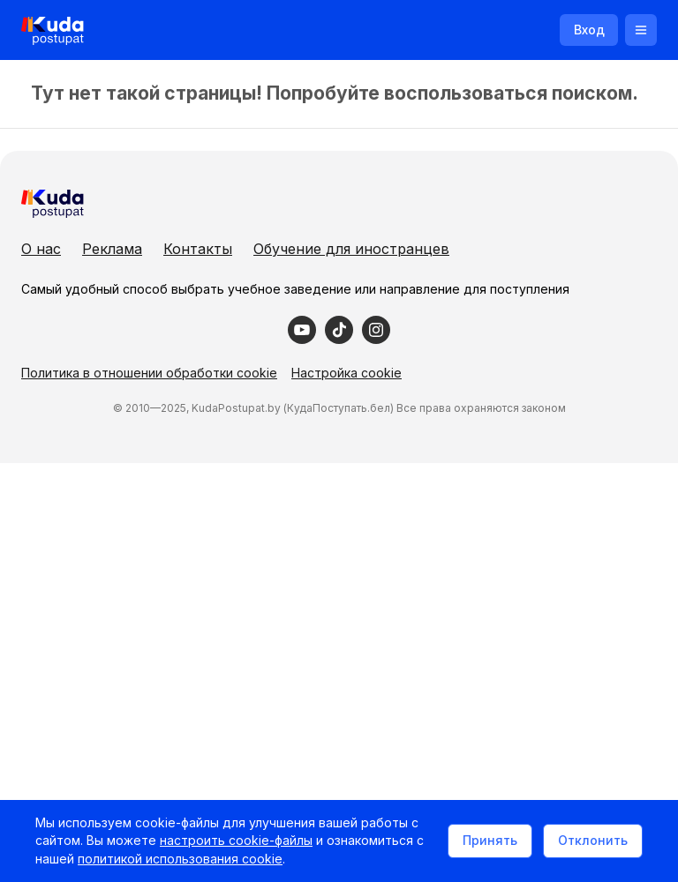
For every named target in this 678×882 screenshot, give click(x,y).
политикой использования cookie (180, 858)
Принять (490, 840)
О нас (41, 249)
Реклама (112, 249)
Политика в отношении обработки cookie (149, 372)
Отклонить (593, 840)
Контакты (197, 249)
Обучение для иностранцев (351, 249)
